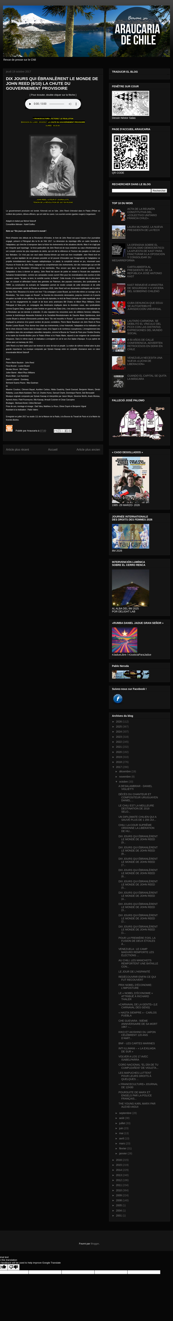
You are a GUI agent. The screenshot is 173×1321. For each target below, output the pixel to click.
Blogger (95, 1243)
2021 (119, 746)
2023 (119, 736)
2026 (119, 721)
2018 (119, 761)
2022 (119, 741)
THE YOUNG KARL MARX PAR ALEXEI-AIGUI (137, 1105)
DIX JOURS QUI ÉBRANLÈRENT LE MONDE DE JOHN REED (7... (138, 862)
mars (122, 1143)
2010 (119, 1190)
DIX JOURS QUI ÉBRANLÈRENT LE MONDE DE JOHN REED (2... (138, 918)
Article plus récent (17, 449)
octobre (124, 781)
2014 (119, 1169)
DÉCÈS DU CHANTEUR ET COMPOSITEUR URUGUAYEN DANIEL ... (138, 797)
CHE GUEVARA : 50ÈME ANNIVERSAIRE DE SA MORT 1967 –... (137, 1024)
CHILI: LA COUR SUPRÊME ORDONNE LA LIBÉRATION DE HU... (136, 828)
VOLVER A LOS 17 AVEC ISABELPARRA (133, 1058)
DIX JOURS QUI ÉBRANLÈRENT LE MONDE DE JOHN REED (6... (138, 873)
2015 (119, 1164)
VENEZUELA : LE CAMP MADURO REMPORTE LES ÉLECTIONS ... (136, 952)
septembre (125, 1113)
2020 (119, 751)
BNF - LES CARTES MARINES (136, 1043)
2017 (119, 767)
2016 (119, 1159)
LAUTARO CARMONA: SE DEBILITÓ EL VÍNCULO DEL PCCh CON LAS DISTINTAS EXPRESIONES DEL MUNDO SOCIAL (144, 327)
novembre (125, 776)
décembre (125, 771)
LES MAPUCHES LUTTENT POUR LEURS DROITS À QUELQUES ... (134, 1076)
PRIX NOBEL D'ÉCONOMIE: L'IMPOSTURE (135, 986)
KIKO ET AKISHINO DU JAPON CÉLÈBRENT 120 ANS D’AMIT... (137, 1035)
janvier (123, 1153)
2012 (119, 1180)
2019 (119, 756)
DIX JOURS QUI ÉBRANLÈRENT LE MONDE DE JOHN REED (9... (138, 839)
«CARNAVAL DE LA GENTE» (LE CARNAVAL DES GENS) (138, 1006)
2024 (119, 731)
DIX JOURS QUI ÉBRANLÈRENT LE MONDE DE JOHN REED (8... (138, 850)
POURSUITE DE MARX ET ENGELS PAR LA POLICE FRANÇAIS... (135, 1095)
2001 (119, 1215)
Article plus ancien (88, 449)
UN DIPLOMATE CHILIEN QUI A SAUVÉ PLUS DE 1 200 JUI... (137, 818)
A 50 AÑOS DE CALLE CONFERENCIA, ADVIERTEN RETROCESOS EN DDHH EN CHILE (145, 344)
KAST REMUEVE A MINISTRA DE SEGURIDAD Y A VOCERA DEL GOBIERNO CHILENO (145, 288)
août (122, 1118)
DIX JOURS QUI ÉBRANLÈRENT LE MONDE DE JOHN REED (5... (138, 884)
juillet (122, 1123)
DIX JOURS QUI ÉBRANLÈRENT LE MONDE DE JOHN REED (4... (138, 895)
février (123, 1148)
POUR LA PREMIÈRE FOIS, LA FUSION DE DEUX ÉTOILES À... (136, 941)
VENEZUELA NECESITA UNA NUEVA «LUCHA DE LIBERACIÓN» (144, 361)
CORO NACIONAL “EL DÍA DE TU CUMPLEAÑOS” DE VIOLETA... (138, 1066)
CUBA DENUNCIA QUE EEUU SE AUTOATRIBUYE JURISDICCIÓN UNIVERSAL (145, 306)
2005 (119, 1205)
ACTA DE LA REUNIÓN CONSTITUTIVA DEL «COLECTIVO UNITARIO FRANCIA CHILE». (142, 213)
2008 (119, 1200)
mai (121, 1133)
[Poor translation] (14, 1267)
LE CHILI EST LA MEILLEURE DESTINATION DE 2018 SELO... (136, 808)
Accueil (52, 449)
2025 (119, 726)
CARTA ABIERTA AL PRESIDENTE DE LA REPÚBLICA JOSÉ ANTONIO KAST (144, 271)
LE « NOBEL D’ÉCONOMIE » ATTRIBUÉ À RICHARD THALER (135, 996)
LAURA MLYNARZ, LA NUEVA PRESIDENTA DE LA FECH (145, 228)
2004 (119, 1210)
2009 (119, 1195)
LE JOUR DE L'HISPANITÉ (134, 971)
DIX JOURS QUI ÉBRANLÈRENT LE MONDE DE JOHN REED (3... (138, 907)
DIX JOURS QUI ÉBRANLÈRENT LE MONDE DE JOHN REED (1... (138, 929)
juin (121, 1128)
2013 (119, 1175)
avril (122, 1138)
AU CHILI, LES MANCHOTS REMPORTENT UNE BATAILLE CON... (138, 963)
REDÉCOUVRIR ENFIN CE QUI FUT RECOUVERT (137, 978)
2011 (119, 1185)
